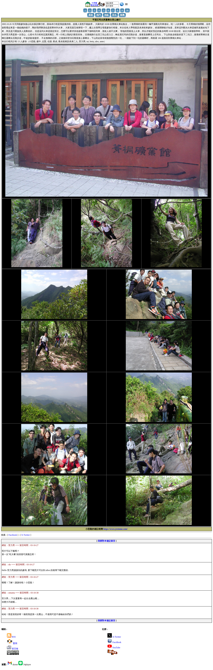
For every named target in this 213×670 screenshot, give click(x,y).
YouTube (113, 647)
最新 (91, 15)
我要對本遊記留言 (106, 541)
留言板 (12, 648)
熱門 (98, 15)
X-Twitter (25, 535)
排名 (114, 15)
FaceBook (114, 642)
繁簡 (12, 643)
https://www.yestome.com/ (115, 529)
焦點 (106, 15)
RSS (11, 637)
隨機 (122, 15)
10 (127, 10)
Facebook (13, 535)
